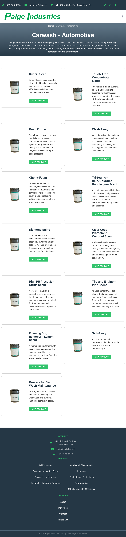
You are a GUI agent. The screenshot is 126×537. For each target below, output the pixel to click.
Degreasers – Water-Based (45, 471)
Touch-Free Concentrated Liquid (101, 77)
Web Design (72, 534)
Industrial (81, 471)
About (63, 502)
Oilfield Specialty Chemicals (81, 489)
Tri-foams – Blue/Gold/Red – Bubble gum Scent (104, 181)
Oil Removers (45, 465)
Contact (63, 513)
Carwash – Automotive (46, 477)
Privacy (63, 534)
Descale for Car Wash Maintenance (42, 384)
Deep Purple (37, 129)
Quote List (63, 519)
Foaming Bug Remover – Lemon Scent (41, 337)
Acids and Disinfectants (81, 465)
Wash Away (100, 129)
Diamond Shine (39, 229)
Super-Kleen (37, 74)
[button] (123, 16)
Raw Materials (81, 483)
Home (51, 26)
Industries (63, 508)
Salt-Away (99, 333)
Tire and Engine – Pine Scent (104, 283)
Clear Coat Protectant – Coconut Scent (102, 233)
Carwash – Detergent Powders (45, 483)
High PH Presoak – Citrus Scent (41, 283)
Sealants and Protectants (82, 477)
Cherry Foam (38, 177)
